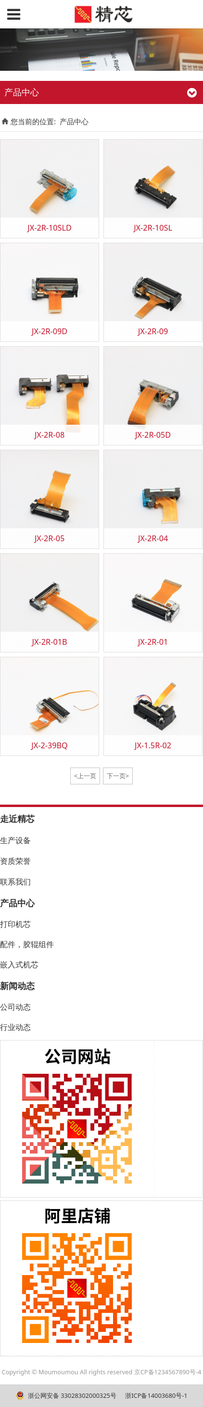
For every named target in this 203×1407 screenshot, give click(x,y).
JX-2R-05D (153, 435)
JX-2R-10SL (153, 227)
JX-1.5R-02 (153, 745)
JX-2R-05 (49, 538)
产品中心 (74, 121)
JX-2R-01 (153, 642)
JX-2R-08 (49, 435)
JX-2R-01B (49, 642)
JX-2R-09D (49, 331)
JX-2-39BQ (49, 745)
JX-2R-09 (153, 331)
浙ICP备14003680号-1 (156, 1395)
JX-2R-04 (153, 538)
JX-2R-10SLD (49, 227)
